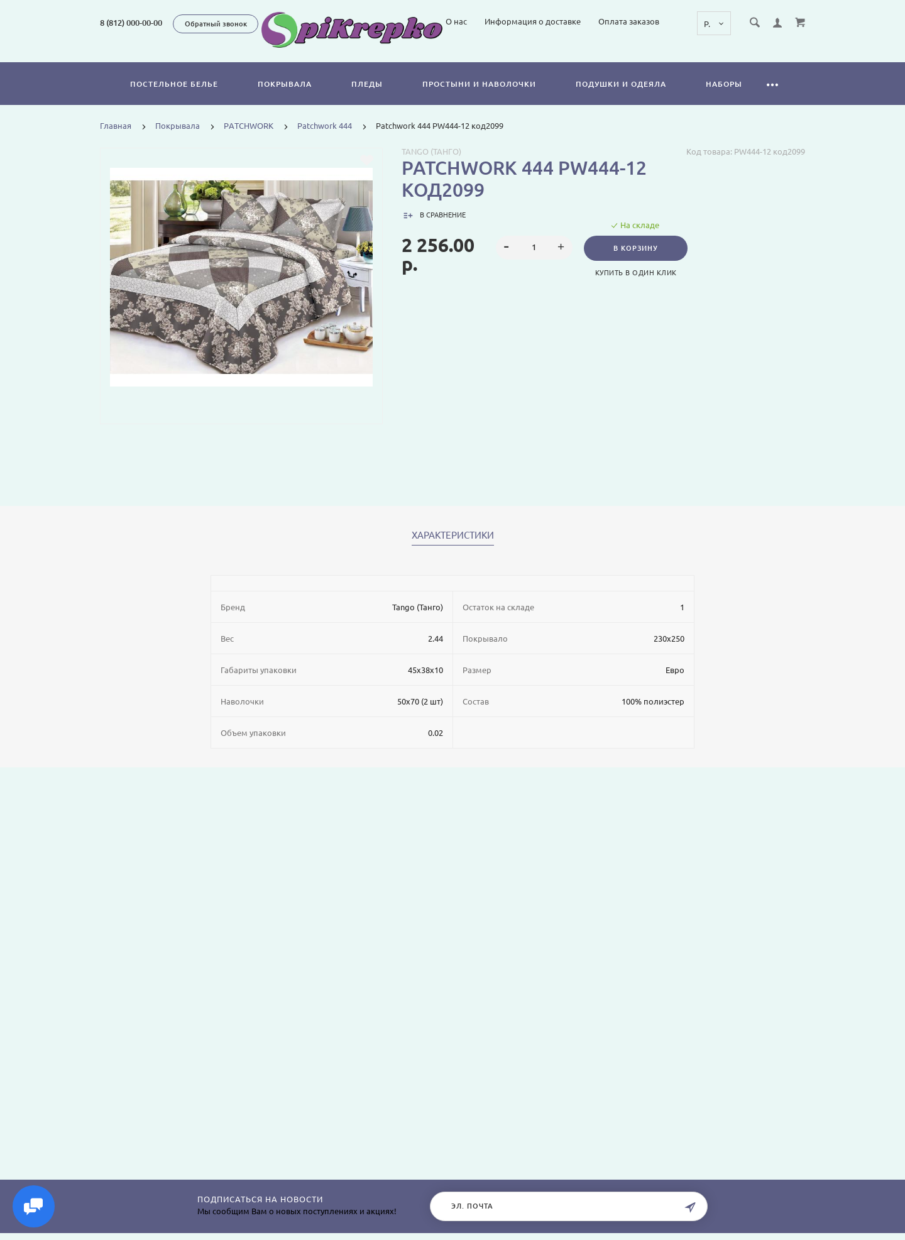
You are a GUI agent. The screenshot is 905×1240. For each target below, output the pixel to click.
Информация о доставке (640, 55)
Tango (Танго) (431, 166)
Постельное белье (174, 98)
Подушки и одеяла (621, 98)
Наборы (724, 98)
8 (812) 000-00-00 (131, 22)
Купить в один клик (636, 287)
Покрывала (285, 98)
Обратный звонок (216, 24)
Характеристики (453, 550)
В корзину (635, 262)
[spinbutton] (534, 262)
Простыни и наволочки (479, 98)
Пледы (367, 98)
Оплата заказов (736, 55)
